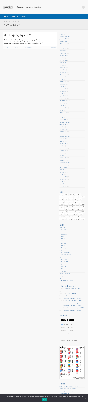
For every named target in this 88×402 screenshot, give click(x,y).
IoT (62, 241)
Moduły (63, 245)
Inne (61, 264)
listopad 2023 (63, 41)
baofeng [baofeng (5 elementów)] (82, 197)
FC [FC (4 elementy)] (80, 199)
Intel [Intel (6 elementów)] (83, 204)
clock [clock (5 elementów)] (62, 199)
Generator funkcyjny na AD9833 (72, 288)
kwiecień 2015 (63, 112)
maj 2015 (62, 110)
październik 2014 (64, 122)
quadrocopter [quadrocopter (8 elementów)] (80, 209)
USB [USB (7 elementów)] (74, 217)
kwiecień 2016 (63, 89)
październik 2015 (64, 100)
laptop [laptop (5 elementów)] (62, 207)
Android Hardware (29, 47)
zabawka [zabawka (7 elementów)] (76, 219)
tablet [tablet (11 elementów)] (81, 214)
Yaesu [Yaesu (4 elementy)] (70, 219)
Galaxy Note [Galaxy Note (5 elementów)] (70, 202)
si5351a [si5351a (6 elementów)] (68, 214)
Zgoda (44, 399)
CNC (62, 268)
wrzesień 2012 (63, 165)
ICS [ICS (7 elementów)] (78, 204)
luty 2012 (62, 181)
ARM (62, 236)
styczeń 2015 (63, 120)
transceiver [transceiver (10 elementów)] (63, 217)
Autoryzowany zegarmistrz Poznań (69, 386)
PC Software (64, 261)
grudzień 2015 (63, 98)
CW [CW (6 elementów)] (66, 199)
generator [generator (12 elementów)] (77, 202)
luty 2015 (62, 117)
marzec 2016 (63, 91)
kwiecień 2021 (63, 53)
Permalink (53, 47)
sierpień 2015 (63, 103)
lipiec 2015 (62, 105)
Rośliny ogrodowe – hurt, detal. (68, 391)
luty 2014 (62, 127)
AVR (62, 232)
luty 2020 (62, 58)
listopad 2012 (63, 160)
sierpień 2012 (63, 167)
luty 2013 (62, 153)
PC (60, 257)
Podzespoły (64, 248)
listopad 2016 (63, 84)
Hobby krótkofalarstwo (67, 280)
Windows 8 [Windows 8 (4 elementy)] (63, 219)
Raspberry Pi (64, 234)
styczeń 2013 (63, 155)
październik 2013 (64, 136)
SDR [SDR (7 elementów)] (83, 212)
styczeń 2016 (63, 96)
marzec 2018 (63, 65)
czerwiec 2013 (63, 143)
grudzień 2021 (63, 48)
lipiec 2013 (62, 141)
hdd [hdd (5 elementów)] (66, 204)
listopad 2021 (63, 51)
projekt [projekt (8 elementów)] (72, 209)
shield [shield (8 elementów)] (62, 214)
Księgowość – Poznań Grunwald (68, 388)
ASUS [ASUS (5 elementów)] (71, 197)
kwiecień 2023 (63, 43)
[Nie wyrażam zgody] (86, 398)
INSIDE (24, 16)
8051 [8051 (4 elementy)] (66, 194)
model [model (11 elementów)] (83, 207)
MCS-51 (63, 238)
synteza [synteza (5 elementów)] (75, 214)
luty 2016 (62, 93)
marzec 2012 (63, 179)
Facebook (75, 7)
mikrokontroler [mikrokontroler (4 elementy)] (75, 207)
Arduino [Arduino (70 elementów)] (79, 194)
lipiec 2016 (62, 86)
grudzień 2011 (63, 186)
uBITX (65, 291)
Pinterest (79, 7)
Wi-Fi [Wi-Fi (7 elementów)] (79, 217)
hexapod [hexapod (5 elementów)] (72, 204)
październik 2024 (64, 36)
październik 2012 (64, 162)
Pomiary (63, 243)
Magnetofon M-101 (72, 293)
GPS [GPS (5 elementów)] (62, 204)
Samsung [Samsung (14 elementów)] (77, 212)
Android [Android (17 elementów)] (72, 194)
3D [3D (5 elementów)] (61, 194)
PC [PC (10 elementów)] (67, 209)
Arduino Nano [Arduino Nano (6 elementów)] (64, 197)
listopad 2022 (63, 46)
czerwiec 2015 (63, 108)
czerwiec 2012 (63, 172)
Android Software (66, 255)
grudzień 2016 (63, 81)
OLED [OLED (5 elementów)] (62, 209)
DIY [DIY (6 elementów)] (76, 199)
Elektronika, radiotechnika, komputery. (29, 7)
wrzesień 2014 (63, 124)
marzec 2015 (63, 115)
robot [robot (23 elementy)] (71, 212)
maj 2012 (62, 174)
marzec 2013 (63, 150)
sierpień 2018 (63, 62)
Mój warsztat (63, 271)
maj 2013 (62, 146)
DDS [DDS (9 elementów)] (71, 199)
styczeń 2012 (63, 184)
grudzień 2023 (63, 39)
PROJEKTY (15, 16)
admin (7, 47)
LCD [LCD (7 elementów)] (67, 207)
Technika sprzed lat (65, 273)
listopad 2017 (63, 67)
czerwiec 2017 (63, 72)
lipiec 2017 (62, 70)
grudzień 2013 (63, 131)
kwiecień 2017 (63, 74)
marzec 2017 (63, 77)
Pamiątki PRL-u (63, 276)
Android (62, 250)
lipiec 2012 (62, 169)
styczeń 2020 (63, 60)
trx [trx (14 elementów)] (69, 217)
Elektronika (62, 227)
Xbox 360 (63, 266)
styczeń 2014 (63, 129)
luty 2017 (62, 79)
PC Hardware (64, 259)
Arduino (63, 229)
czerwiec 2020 (63, 55)
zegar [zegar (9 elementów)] (82, 219)
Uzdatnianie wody (64, 393)
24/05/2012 (16, 47)
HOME (6, 16)
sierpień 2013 (63, 139)
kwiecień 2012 (63, 177)
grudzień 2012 (63, 158)
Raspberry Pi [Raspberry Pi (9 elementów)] (64, 212)
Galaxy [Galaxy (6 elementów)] (62, 202)
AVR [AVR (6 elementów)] (77, 197)
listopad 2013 (63, 134)
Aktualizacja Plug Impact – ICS (17, 35)
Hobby (61, 278)
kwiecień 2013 (63, 148)
